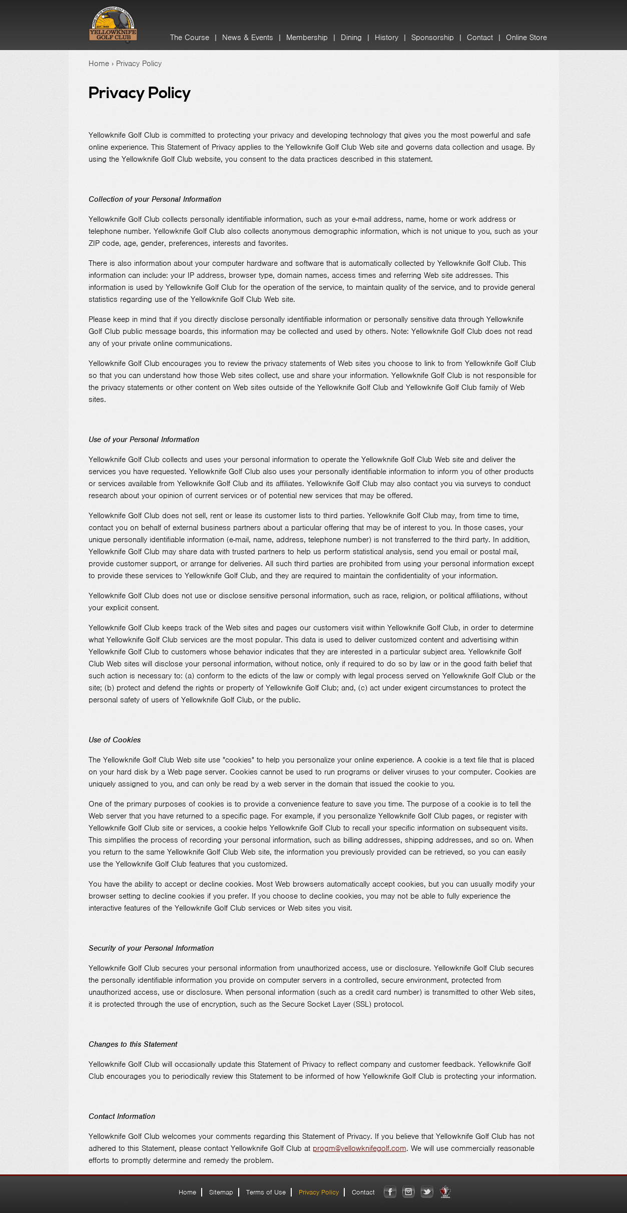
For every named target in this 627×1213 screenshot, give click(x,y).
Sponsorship (432, 38)
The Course (189, 38)
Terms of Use (266, 1192)
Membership (307, 38)
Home (99, 64)
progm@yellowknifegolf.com (359, 1148)
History (386, 38)
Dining (351, 38)
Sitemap (221, 1192)
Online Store (526, 38)
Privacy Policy (319, 1192)
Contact (480, 38)
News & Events (247, 38)
